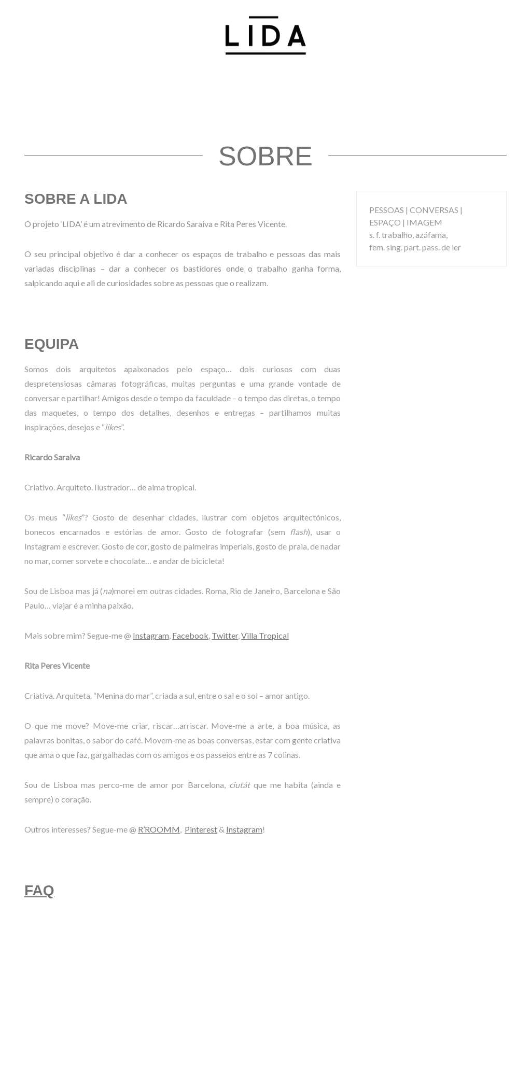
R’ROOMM (159, 829)
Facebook (190, 635)
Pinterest (201, 829)
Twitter (225, 635)
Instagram (151, 635)
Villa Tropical (265, 635)
